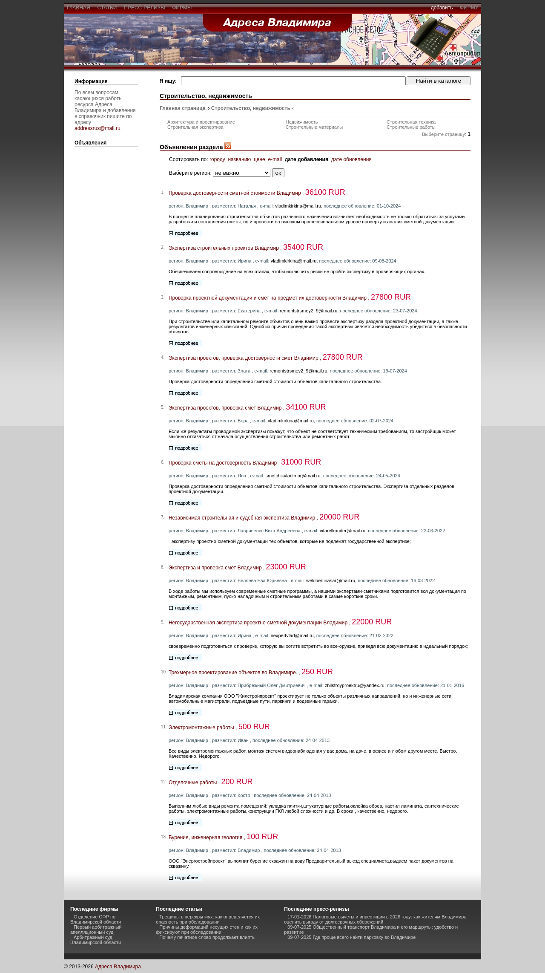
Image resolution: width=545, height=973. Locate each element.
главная (78, 8)
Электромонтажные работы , (219, 727)
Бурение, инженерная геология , (223, 837)
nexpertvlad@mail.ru (292, 635)
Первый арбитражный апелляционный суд (96, 929)
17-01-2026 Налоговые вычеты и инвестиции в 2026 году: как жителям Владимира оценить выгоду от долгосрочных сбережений (375, 919)
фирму (469, 8)
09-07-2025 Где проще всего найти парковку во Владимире (351, 937)
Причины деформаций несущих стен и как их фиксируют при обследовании (207, 929)
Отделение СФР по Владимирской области (95, 919)
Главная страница (183, 108)
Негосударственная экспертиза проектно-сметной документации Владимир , (280, 623)
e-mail (275, 159)
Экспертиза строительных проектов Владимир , (246, 248)
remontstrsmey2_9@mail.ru (308, 310)
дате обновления (351, 159)
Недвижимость (302, 121)
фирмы (182, 8)
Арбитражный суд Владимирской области (95, 940)
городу (217, 159)
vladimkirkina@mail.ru (298, 205)
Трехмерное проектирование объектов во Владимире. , (251, 673)
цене (259, 159)
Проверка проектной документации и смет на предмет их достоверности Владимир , (290, 298)
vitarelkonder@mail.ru (342, 530)
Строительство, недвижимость (250, 108)
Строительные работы (411, 127)
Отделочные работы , (211, 782)
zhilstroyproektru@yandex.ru (354, 685)
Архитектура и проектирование (201, 121)
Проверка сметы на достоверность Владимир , (245, 463)
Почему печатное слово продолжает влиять (207, 937)
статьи (107, 8)
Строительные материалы (314, 127)
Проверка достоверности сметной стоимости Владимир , (257, 193)
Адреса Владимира (118, 967)
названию (239, 159)
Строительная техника (411, 121)
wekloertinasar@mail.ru (330, 580)
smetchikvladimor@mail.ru (292, 475)
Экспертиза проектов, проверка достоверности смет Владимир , (266, 358)
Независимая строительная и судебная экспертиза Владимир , (264, 518)
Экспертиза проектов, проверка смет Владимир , (247, 408)
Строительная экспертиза (195, 127)
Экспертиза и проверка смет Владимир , (237, 568)
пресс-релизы (144, 8)
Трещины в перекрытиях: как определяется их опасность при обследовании (208, 919)
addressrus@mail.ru (97, 128)
